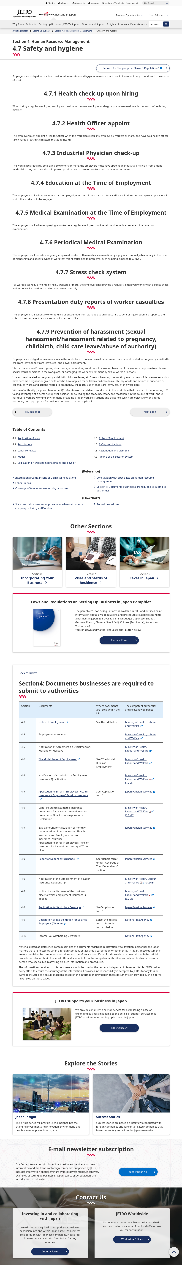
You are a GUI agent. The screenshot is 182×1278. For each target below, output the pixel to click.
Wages (21, 456)
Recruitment (25, 444)
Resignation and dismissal (114, 450)
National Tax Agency (138, 919)
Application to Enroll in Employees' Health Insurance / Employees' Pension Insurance (63, 795)
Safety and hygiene (110, 444)
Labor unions (23, 483)
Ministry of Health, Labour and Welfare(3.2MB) (139, 779)
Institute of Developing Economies (122, 3)
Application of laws (29, 438)
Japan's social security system (116, 456)
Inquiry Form (50, 1251)
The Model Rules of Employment (59, 759)
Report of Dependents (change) (59, 859)
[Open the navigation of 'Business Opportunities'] (129, 15)
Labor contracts (27, 450)
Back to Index (28, 673)
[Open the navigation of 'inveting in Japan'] (158, 15)
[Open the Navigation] (18, 24)
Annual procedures (108, 504)
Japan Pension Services (140, 791)
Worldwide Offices (132, 1239)
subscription (138, 1172)
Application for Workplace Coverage (61, 907)
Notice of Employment (53, 722)
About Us (65, 3)
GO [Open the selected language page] (166, 24)
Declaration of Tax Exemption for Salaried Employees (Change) (63, 921)
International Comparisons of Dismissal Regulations (45, 477)
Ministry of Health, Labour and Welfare (140, 724)
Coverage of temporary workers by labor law (41, 488)
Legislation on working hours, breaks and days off (47, 462)
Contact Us (80, 3)
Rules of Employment (111, 438)
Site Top (51, 3)
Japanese (95, 3)
